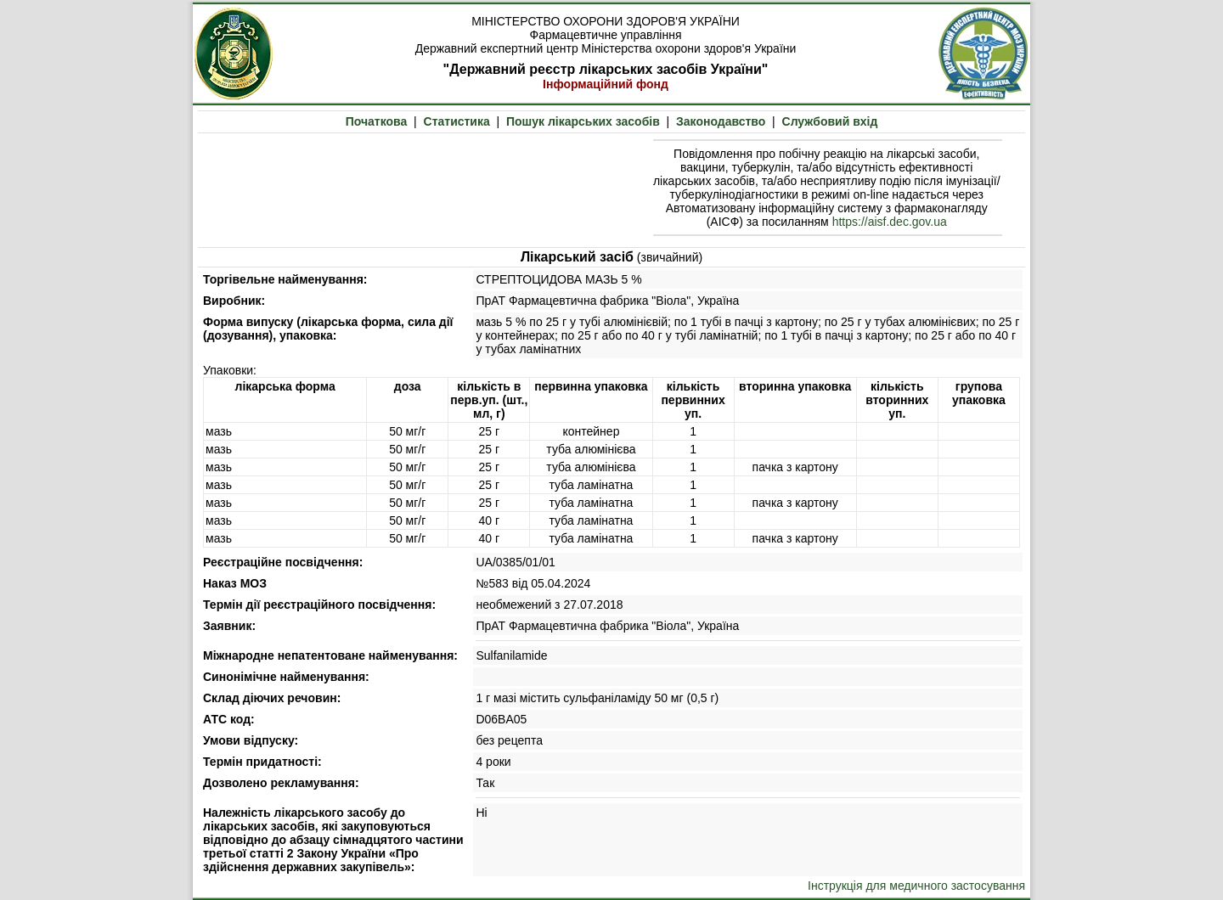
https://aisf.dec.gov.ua (889, 221)
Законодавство (720, 121)
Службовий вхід (830, 121)
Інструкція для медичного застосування (916, 885)
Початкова (377, 121)
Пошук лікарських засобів (583, 121)
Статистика (457, 121)
